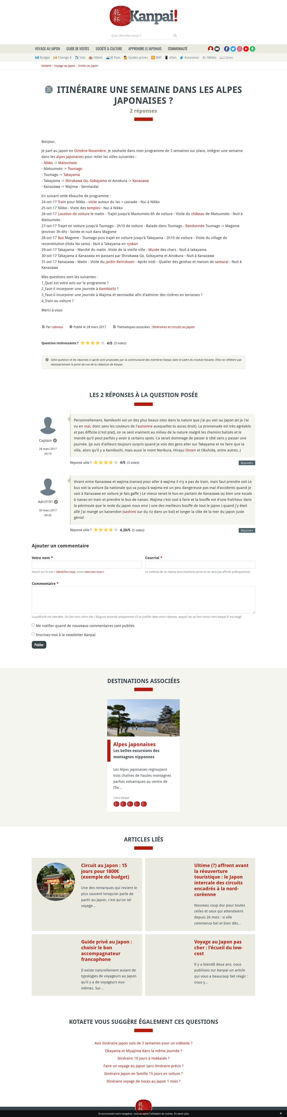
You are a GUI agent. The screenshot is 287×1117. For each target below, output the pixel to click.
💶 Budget (42, 57)
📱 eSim (170, 57)
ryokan (132, 243)
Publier (39, 644)
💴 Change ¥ (62, 57)
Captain (45, 440)
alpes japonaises (70, 156)
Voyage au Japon (47, 48)
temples (93, 207)
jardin (111, 261)
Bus (61, 237)
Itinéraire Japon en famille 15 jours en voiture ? (143, 1073)
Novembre (97, 150)
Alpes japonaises (134, 744)
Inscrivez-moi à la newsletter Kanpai (66, 634)
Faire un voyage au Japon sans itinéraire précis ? (143, 1065)
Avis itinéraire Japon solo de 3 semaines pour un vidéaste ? (143, 1043)
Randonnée (194, 225)
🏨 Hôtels (95, 57)
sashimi (130, 511)
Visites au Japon (88, 66)
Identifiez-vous (65, 572)
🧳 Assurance (189, 57)
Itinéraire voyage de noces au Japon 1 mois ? (144, 1081)
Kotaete (46, 66)
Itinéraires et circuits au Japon (173, 327)
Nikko (48, 162)
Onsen (190, 450)
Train (62, 201)
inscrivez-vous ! (94, 572)
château (197, 213)
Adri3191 (45, 501)
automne (145, 426)
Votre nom (42, 558)
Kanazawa (140, 180)
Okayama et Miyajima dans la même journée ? (143, 1050)
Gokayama (98, 180)
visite (92, 201)
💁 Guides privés (136, 57)
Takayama (71, 174)
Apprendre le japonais (145, 48)
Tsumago (75, 168)
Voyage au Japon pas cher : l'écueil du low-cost (218, 947)
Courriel (153, 558)
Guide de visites (77, 48)
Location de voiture (74, 213)
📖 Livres (226, 57)
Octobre (80, 150)
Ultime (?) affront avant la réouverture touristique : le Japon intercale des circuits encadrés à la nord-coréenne (221, 880)
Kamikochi (107, 288)
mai (87, 426)
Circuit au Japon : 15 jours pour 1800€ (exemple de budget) (105, 871)
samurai (221, 261)
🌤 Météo (209, 57)
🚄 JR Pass (113, 57)
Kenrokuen (125, 261)
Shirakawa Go (76, 180)
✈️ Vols (80, 57)
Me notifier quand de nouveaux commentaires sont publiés (85, 625)
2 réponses (143, 111)
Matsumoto (67, 162)
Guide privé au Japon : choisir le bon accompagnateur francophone (106, 950)
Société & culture (109, 48)
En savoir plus (181, 1113)
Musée (153, 249)
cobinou (57, 327)
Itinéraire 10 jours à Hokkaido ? (143, 1058)
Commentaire (45, 583)
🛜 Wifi (156, 57)
